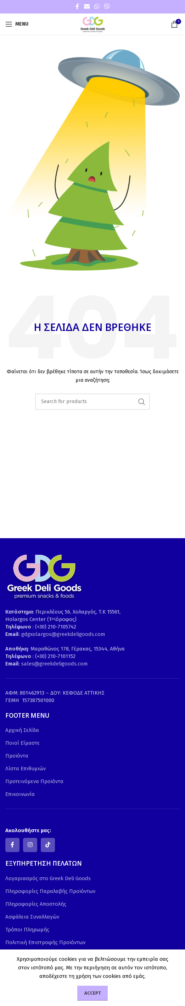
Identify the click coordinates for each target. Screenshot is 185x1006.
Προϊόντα (16, 756)
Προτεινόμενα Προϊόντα (34, 781)
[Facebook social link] (77, 6)
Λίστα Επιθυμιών (25, 768)
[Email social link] (87, 6)
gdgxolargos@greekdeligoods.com (63, 634)
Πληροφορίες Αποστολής (35, 904)
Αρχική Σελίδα (22, 730)
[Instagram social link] (30, 845)
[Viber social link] (107, 6)
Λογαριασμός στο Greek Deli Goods (48, 878)
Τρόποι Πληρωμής (27, 929)
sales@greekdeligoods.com (54, 663)
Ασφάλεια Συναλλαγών (32, 917)
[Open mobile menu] (17, 24)
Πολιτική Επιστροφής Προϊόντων (45, 942)
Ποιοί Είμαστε (22, 743)
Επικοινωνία (20, 794)
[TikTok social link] (48, 845)
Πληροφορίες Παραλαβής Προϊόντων (50, 891)
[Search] (92, 402)
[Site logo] (92, 24)
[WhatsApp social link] (96, 6)
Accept (92, 993)
